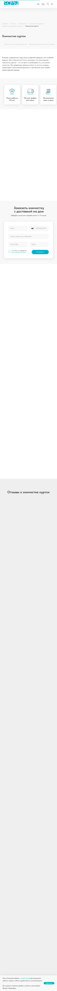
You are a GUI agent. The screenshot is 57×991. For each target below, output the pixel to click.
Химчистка (23, 24)
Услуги (13, 24)
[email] (26, 881)
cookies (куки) (25, 978)
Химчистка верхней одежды (12, 26)
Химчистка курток (32, 26)
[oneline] (28, 236)
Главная (5, 24)
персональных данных (18, 252)
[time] (39, 244)
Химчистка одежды (36, 24)
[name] (18, 228)
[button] (43, 4)
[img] (38, 4)
